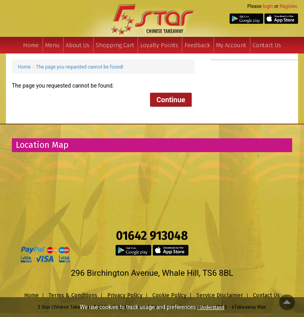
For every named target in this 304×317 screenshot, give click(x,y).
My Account (231, 45)
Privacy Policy (124, 295)
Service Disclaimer (219, 295)
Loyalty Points (159, 45)
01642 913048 (152, 236)
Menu (52, 45)
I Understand (210, 307)
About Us (77, 45)
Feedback (197, 45)
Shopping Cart (115, 45)
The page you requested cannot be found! (80, 67)
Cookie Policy (169, 295)
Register (288, 6)
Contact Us (267, 45)
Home (31, 45)
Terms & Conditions (73, 295)
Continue (170, 99)
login (268, 6)
